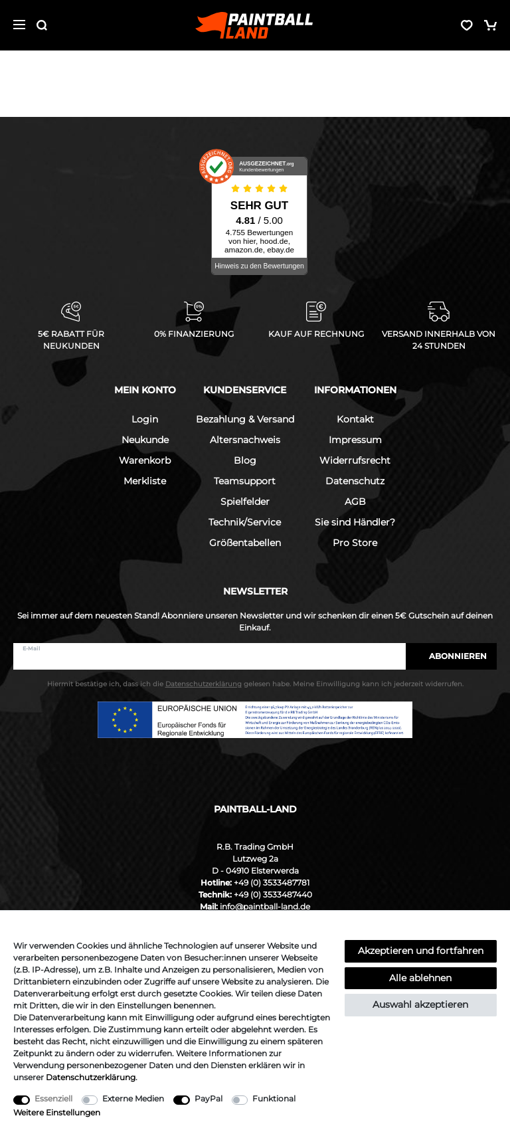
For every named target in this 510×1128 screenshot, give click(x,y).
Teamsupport (245, 481)
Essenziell (53, 1098)
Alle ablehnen (420, 978)
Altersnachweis (245, 440)
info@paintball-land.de (265, 906)
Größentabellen (245, 543)
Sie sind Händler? (355, 522)
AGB (355, 502)
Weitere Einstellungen (56, 1112)
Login (144, 419)
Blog (245, 460)
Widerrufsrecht (354, 460)
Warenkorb (145, 460)
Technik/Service (245, 522)
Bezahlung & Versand (245, 419)
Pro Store (355, 543)
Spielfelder (245, 502)
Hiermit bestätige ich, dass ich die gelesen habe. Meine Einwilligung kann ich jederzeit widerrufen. (255, 684)
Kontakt (355, 419)
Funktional (274, 1098)
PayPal (208, 1098)
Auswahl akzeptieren (420, 1004)
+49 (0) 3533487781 (271, 883)
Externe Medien (133, 1098)
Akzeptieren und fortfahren (420, 951)
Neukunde (145, 440)
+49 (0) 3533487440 (273, 894)
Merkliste (145, 481)
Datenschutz (354, 481)
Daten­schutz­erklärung (90, 1077)
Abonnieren (451, 656)
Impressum (355, 440)
